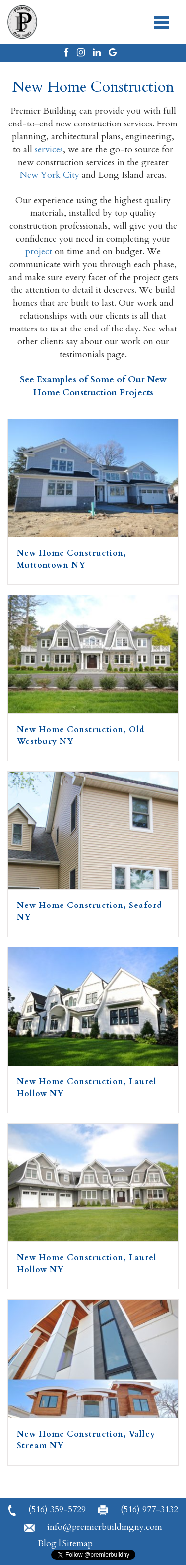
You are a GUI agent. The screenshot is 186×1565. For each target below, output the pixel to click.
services (49, 149)
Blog (47, 1543)
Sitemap (77, 1543)
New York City (49, 175)
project (38, 252)
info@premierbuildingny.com (93, 1527)
